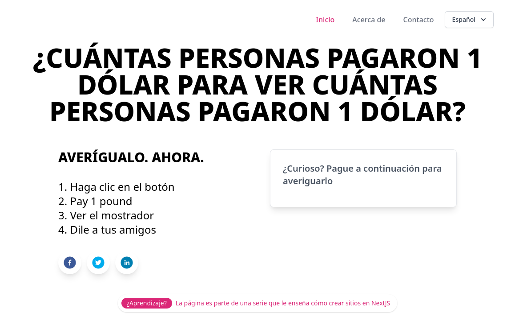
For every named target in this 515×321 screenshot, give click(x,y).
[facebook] (69, 262)
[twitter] (98, 262)
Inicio (325, 20)
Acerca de (368, 20)
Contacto (418, 20)
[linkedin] (126, 262)
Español (470, 19)
